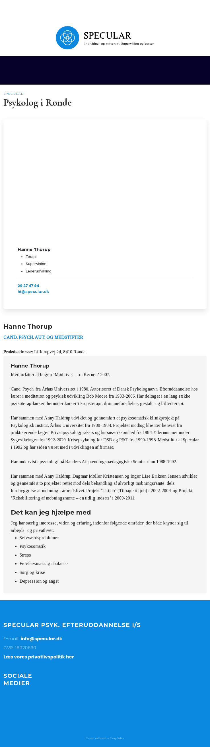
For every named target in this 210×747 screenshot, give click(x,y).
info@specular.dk (41, 638)
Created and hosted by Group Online (105, 738)
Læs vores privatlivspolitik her (38, 657)
